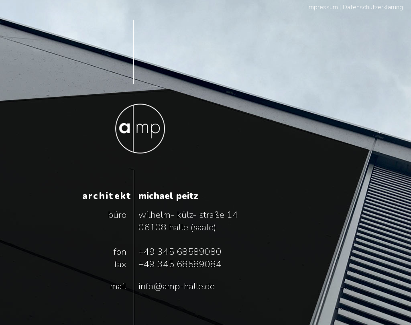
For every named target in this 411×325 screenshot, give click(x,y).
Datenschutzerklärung (373, 7)
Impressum (322, 7)
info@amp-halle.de (176, 286)
